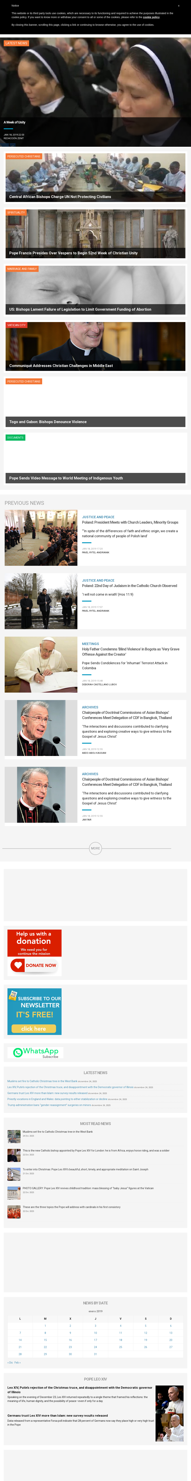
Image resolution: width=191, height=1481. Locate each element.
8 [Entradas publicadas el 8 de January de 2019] (45, 1164)
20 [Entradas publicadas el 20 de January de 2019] (170, 1171)
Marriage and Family (22, 212)
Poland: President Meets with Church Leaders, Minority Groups (130, 353)
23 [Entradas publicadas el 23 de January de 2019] (70, 1178)
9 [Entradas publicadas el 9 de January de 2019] (70, 1164)
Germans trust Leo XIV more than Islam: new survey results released (47, 924)
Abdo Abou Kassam (94, 584)
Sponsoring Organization (89, 1438)
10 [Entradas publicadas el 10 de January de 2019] (95, 1164)
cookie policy (151, 17)
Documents (108, 269)
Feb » (18, 1193)
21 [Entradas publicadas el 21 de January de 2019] (20, 1178)
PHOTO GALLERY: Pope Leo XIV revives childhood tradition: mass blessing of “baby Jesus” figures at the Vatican (88, 1019)
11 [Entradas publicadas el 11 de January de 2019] (120, 1164)
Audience (64, 1438)
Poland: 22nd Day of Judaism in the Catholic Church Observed (129, 417)
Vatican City (109, 212)
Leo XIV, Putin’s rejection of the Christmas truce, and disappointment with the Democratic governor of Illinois (70, 918)
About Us (42, 1438)
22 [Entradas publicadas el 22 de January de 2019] (45, 1178)
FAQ (53, 1438)
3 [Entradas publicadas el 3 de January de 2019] (95, 1157)
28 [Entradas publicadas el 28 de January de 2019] (20, 1185)
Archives (90, 538)
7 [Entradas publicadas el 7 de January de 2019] (20, 1164)
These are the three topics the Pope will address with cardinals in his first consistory (71, 1038)
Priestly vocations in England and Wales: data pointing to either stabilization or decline (57, 930)
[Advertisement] (95, 726)
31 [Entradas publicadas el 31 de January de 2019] (95, 1185)
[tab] (77, 1355)
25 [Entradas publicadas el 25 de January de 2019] (120, 1178)
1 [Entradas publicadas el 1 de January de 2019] (45, 1157)
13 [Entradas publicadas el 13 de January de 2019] (170, 1164)
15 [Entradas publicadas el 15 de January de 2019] (45, 1171)
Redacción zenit (14, 138)
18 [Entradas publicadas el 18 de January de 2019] (120, 1171)
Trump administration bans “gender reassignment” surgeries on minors (49, 936)
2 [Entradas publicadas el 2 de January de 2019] (70, 1157)
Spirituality (108, 156)
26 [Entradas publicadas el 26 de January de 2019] (145, 1178)
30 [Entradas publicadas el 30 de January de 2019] (70, 1185)
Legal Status (116, 1438)
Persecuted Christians (23, 156)
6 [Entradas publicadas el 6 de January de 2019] (171, 1157)
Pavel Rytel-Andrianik (95, 383)
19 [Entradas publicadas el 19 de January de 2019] (145, 1171)
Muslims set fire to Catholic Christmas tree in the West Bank (42, 912)
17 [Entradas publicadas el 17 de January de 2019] (95, 1171)
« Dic (10, 1193)
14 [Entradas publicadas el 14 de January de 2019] (20, 1171)
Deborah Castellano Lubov (99, 515)
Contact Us (148, 1438)
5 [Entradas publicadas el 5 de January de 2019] (145, 1157)
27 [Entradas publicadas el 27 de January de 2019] (170, 1178)
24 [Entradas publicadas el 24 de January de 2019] (95, 1178)
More (95, 679)
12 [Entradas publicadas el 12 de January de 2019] (145, 1164)
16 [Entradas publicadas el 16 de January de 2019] (70, 1171)
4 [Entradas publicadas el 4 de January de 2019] (120, 1157)
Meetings (90, 475)
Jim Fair (86, 650)
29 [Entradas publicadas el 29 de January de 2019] (45, 1185)
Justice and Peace (98, 348)
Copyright (132, 1438)
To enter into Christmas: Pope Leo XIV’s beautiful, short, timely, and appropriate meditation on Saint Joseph (85, 1000)
